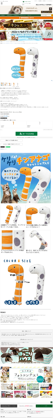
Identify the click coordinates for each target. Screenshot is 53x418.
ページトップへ (51, 402)
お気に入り (16, 15)
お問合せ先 (29, 416)
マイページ (23, 15)
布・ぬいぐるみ (20, 43)
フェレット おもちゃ (14, 43)
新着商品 (2, 15)
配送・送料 (29, 409)
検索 (52, 15)
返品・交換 (3, 416)
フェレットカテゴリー (6, 41)
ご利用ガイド (10, 412)
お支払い (2, 409)
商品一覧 (9, 15)
